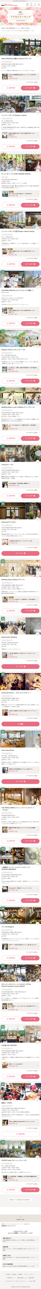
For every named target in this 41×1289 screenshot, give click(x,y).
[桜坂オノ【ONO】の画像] (20, 1091)
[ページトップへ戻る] (20, 1218)
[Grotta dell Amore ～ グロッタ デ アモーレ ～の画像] (20, 681)
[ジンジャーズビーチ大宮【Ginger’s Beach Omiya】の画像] (20, 220)
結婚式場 (26, 1224)
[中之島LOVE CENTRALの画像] (20, 1034)
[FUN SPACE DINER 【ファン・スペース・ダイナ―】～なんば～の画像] (20, 796)
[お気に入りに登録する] (38, 56)
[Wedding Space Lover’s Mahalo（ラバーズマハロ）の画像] (20, 395)
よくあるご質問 (31, 1281)
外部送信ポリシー (11, 1277)
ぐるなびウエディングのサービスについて (16, 1281)
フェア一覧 (30, 88)
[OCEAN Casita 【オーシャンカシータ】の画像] (20, 1149)
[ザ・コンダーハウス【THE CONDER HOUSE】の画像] (20, 162)
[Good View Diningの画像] (20, 739)
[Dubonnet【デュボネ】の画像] (20, 510)
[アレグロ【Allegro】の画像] (20, 915)
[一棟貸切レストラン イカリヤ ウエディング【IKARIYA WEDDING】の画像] (20, 856)
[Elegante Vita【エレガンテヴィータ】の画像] (20, 338)
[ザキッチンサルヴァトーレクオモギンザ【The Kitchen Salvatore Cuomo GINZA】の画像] (20, 973)
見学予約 (11, 88)
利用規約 (14, 1274)
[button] (20, 1240)
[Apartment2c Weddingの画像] (20, 625)
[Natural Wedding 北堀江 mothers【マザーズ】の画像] (20, 47)
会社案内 (8, 1274)
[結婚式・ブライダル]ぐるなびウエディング (11, 1224)
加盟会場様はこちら (22, 1277)
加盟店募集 (31, 1277)
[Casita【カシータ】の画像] (20, 453)
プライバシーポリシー (29, 1274)
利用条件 (20, 1274)
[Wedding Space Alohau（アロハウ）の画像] (20, 568)
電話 (20, 724)
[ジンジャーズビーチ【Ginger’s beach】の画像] (20, 104)
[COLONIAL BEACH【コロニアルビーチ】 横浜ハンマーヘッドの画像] (20, 279)
